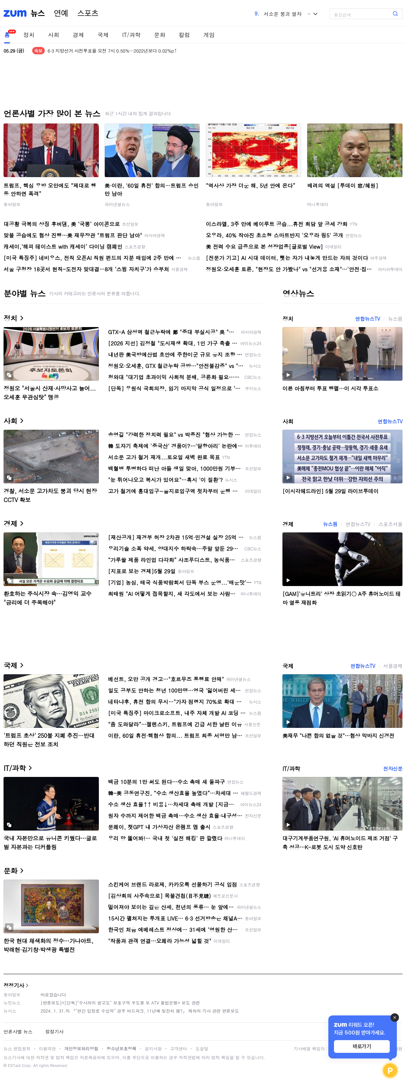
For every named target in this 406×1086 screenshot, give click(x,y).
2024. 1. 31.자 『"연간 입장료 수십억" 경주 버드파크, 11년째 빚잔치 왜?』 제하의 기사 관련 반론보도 (140, 1011)
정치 (29, 35)
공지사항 (153, 1048)
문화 (159, 35)
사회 (53, 35)
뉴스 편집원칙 (17, 1048)
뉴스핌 (395, 318)
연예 (61, 13)
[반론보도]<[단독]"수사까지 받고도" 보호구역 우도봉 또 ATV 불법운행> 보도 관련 (120, 1003)
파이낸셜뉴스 (117, 204)
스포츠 (87, 13)
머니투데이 (317, 204)
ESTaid (14, 1065)
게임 (209, 35)
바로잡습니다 (53, 994)
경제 (78, 35)
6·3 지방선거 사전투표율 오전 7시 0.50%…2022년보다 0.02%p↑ (112, 50)
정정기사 (14, 985)
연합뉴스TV (367, 318)
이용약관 (47, 1048)
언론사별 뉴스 (18, 1031)
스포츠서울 (390, 523)
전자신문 (392, 768)
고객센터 (178, 1048)
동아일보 (12, 204)
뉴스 (38, 13)
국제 (103, 35)
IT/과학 (131, 35)
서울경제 (392, 665)
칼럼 (184, 35)
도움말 (202, 1048)
